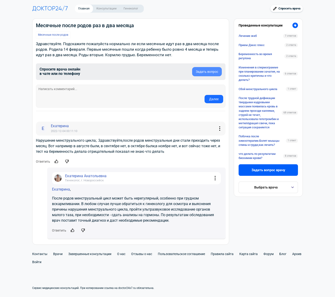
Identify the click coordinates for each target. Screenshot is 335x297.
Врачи (58, 254)
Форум (268, 254)
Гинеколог (131, 8)
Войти (36, 262)
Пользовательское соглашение (181, 254)
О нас (121, 254)
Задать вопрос (207, 72)
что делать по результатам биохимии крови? (257, 156)
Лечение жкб (248, 36)
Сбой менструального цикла (258, 89)
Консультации (106, 8)
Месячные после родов (53, 34)
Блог (282, 254)
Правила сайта (222, 254)
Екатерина (61, 189)
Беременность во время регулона (255, 56)
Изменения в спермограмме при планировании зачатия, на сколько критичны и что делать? (259, 74)
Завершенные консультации (89, 254)
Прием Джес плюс (252, 45)
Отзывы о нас (141, 254)
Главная (84, 8)
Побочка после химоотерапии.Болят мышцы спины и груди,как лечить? (259, 140)
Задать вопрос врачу (268, 170)
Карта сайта (248, 254)
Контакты (39, 254)
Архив (296, 254)
